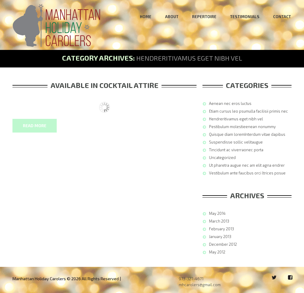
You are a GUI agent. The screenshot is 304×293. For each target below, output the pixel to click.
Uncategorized (222, 157)
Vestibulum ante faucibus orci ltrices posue (247, 173)
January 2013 (220, 236)
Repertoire (204, 16)
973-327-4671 (191, 278)
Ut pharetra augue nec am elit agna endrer (247, 165)
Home (145, 16)
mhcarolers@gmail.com (200, 284)
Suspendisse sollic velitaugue (236, 142)
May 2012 (217, 252)
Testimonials (244, 16)
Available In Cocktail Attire (104, 85)
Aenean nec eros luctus (230, 103)
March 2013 (219, 221)
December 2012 (223, 244)
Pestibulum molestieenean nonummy (242, 126)
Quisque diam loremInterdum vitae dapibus (247, 134)
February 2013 (221, 228)
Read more (34, 125)
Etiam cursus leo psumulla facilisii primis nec (248, 111)
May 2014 (217, 213)
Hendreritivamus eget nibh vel (236, 118)
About (171, 16)
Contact (282, 16)
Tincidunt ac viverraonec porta (236, 149)
